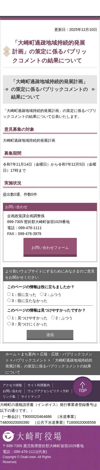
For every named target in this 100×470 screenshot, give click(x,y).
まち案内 (28, 354)
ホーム (11, 354)
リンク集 (9, 396)
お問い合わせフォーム (50, 247)
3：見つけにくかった (29, 324)
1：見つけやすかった (29, 318)
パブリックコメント (30, 360)
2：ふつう (53, 294)
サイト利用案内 (38, 385)
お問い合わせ (12, 391)
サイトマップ (30, 396)
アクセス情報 (12, 385)
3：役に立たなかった (29, 301)
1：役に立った (24, 294)
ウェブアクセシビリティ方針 (48, 391)
